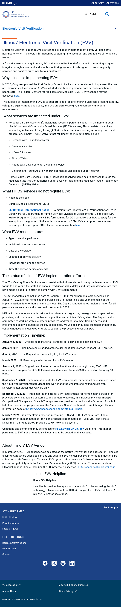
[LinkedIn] (72, 564)
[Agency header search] (107, 14)
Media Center (9, 548)
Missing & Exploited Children (73, 585)
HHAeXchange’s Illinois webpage (96, 467)
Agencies (98, 3)
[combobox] (95, 14)
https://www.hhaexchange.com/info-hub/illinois (54, 408)
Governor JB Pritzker (11, 599)
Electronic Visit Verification (23, 28)
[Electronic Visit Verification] (115, 28)
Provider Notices (10, 523)
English (93, 14)
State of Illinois (35, 599)
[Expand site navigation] (116, 14)
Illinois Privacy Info (68, 591)
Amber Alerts (9, 591)
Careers (6, 554)
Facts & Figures (10, 528)
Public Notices (9, 517)
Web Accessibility (11, 585)
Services (113, 3)
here (16, 95)
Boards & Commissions (14, 543)
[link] (45, 564)
